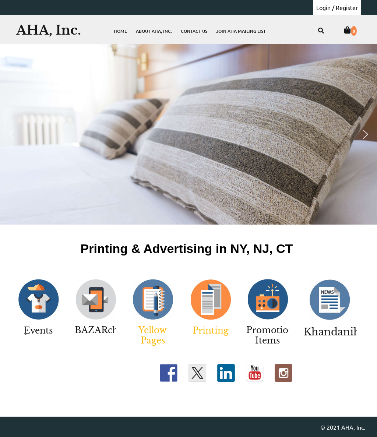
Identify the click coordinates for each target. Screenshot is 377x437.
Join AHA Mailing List (241, 31)
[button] (11, 134)
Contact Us (194, 31)
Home (120, 31)
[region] (188, 134)
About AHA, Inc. (154, 31)
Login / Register (337, 7)
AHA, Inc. (48, 30)
